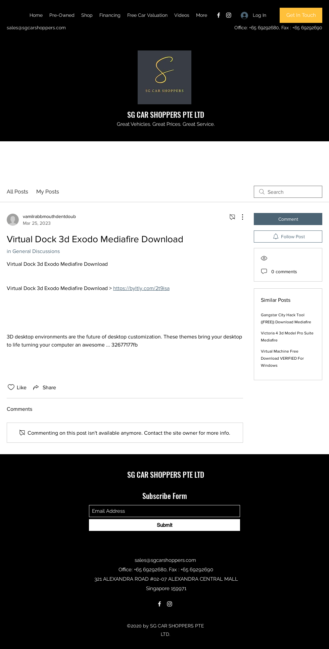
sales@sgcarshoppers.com (36, 27)
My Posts (47, 191)
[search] (288, 192)
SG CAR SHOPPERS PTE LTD (165, 114)
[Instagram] (228, 15)
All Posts (17, 191)
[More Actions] (239, 217)
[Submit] (164, 525)
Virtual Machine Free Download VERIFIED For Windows (282, 358)
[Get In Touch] (301, 15)
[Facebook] (218, 15)
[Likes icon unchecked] (11, 387)
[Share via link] (44, 387)
